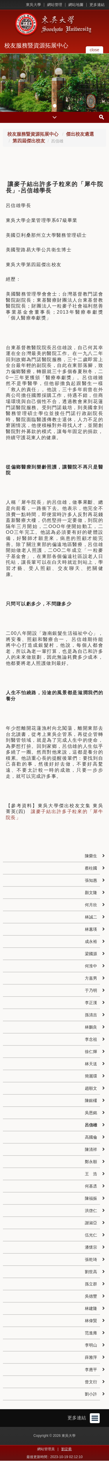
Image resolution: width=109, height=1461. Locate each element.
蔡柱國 (91, 868)
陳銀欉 (91, 1100)
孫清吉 (91, 1015)
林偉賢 (91, 1320)
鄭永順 (91, 1161)
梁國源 (91, 953)
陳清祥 (91, 1149)
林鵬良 (91, 1027)
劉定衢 (66, 1449)
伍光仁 (91, 1235)
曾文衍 (91, 1381)
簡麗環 (91, 1076)
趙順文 (91, 1088)
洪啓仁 (91, 1210)
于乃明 (91, 990)
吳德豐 (91, 1296)
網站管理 (54, 5)
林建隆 (91, 1308)
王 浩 (91, 1174)
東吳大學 (33, 5)
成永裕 (91, 941)
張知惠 (91, 880)
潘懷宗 (91, 1247)
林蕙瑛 (91, 929)
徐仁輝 (91, 1051)
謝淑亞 (91, 1222)
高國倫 (91, 1137)
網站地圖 (75, 5)
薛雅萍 (91, 1357)
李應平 (91, 1369)
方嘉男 (91, 978)
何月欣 (91, 904)
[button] (6, 82)
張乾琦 (91, 1259)
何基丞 (91, 1186)
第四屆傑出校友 (28, 140)
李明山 (91, 1345)
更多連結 (97, 5)
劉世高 (91, 1271)
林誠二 (91, 917)
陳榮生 (91, 856)
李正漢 (91, 1002)
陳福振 (91, 1198)
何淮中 (91, 966)
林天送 (91, 1063)
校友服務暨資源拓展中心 (36, 45)
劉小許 (91, 1394)
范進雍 (91, 1333)
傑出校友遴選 (80, 134)
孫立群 (91, 1284)
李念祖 (91, 1039)
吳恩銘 (91, 1112)
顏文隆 (91, 892)
